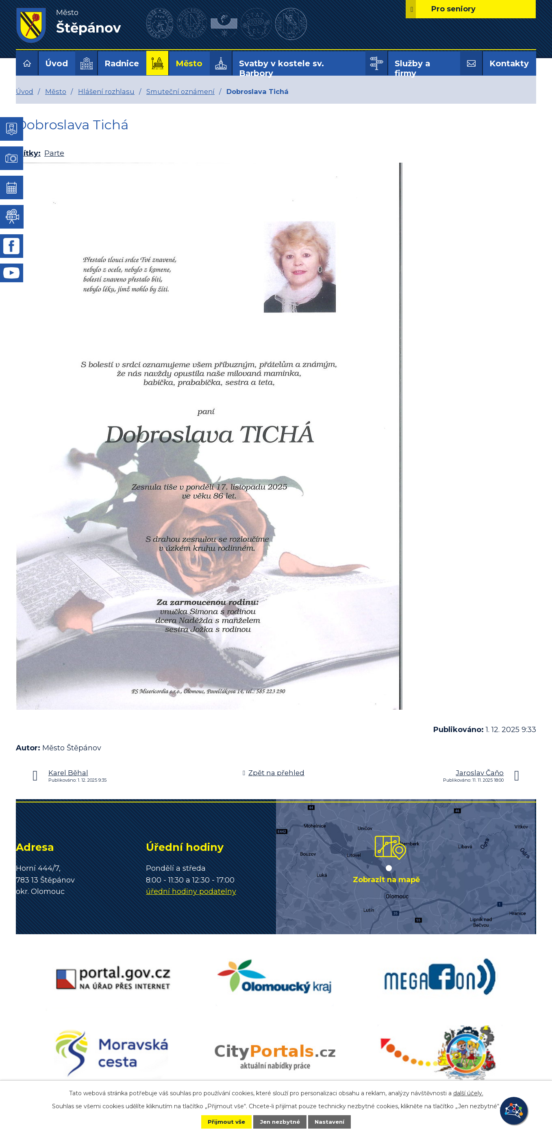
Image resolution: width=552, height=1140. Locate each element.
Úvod (56, 63)
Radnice (121, 63)
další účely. (468, 1092)
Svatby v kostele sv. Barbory (281, 68)
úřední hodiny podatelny (191, 891)
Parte (54, 153)
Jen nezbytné (280, 1121)
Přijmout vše (221, 1121)
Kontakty (509, 63)
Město (189, 63)
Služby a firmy (412, 68)
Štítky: (28, 153)
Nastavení (335, 1121)
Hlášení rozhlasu (106, 91)
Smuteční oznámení (180, 91)
